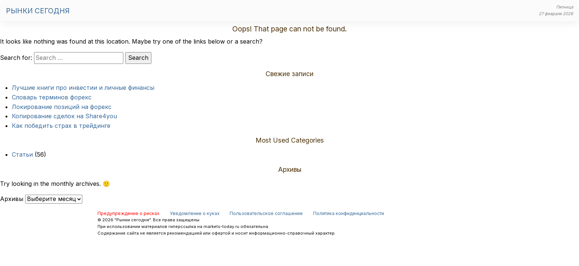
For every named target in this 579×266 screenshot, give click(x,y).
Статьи (22, 154)
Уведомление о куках (195, 213)
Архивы (11, 198)
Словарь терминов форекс (52, 97)
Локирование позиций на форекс (62, 106)
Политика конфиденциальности (348, 213)
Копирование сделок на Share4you (64, 116)
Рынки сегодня (37, 10)
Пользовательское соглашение (266, 213)
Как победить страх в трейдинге (61, 125)
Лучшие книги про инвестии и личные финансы (83, 87)
